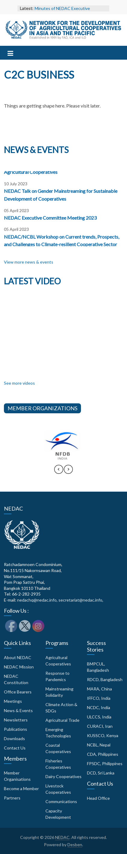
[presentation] (58, 472)
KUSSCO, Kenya (102, 735)
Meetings (13, 701)
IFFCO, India (98, 698)
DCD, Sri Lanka (100, 772)
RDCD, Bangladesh (104, 679)
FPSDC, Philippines (104, 763)
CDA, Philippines (102, 754)
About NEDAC (17, 657)
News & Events (18, 710)
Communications (61, 801)
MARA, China (99, 688)
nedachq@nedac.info (37, 599)
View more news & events (28, 261)
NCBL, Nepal (98, 744)
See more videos (19, 383)
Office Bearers (18, 691)
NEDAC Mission (19, 666)
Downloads (14, 738)
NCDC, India (98, 707)
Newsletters (16, 719)
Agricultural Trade (62, 720)
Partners (12, 797)
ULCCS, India (99, 716)
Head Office (98, 798)
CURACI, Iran (100, 726)
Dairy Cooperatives (63, 776)
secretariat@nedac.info (80, 599)
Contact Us (15, 747)
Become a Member (21, 788)
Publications (15, 729)
